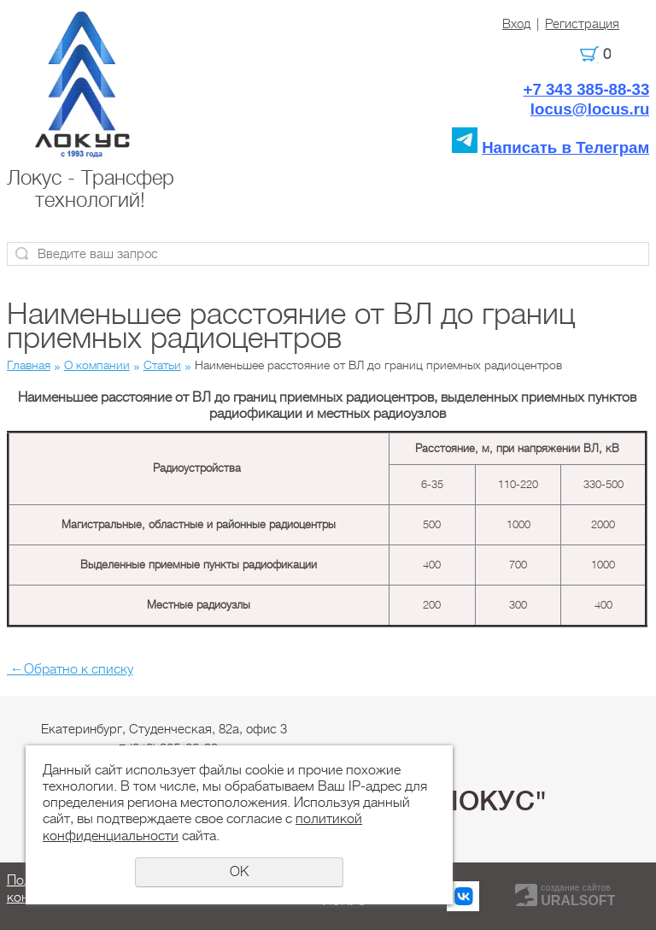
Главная (28, 365)
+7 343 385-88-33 (586, 89)
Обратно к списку (70, 669)
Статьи (162, 365)
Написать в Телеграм (565, 147)
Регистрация (582, 24)
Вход (516, 24)
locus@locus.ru (590, 109)
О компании (97, 365)
